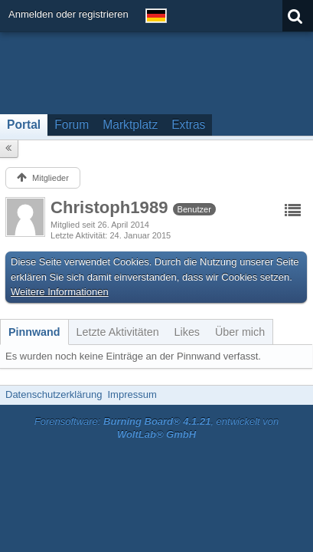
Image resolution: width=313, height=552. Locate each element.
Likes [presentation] (187, 332)
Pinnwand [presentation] (34, 332)
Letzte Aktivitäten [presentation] (118, 332)
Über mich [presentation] (240, 332)
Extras (188, 124)
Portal (24, 124)
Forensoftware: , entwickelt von (156, 428)
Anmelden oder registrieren (68, 14)
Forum (71, 124)
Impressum (131, 394)
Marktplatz (130, 124)
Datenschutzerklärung (53, 394)
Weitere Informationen (60, 291)
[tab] (34, 332)
